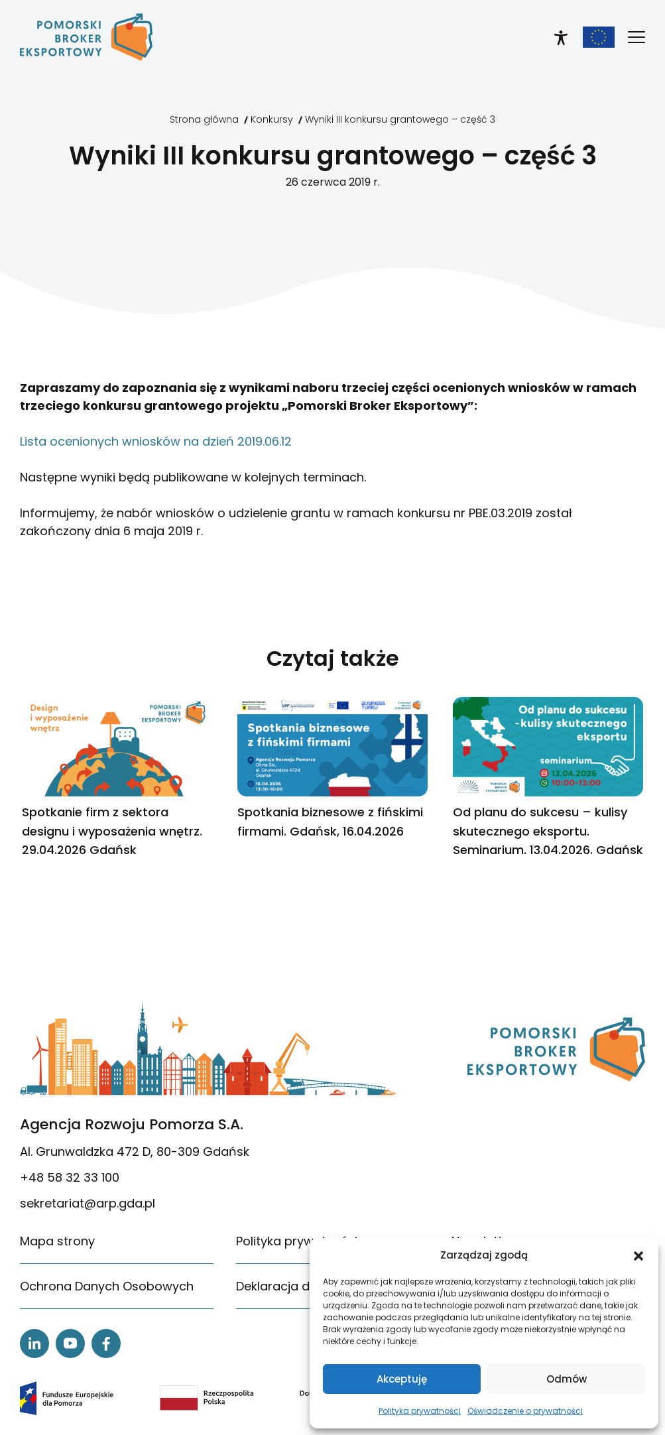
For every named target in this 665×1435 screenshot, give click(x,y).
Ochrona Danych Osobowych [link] (107, 1286)
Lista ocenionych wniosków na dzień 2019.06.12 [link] (156, 441)
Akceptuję (402, 1379)
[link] (86, 37)
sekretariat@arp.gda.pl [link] (87, 1203)
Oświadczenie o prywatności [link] (525, 1410)
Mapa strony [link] (57, 1241)
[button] (638, 1255)
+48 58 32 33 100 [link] (69, 1177)
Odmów (566, 1379)
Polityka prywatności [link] (420, 1410)
